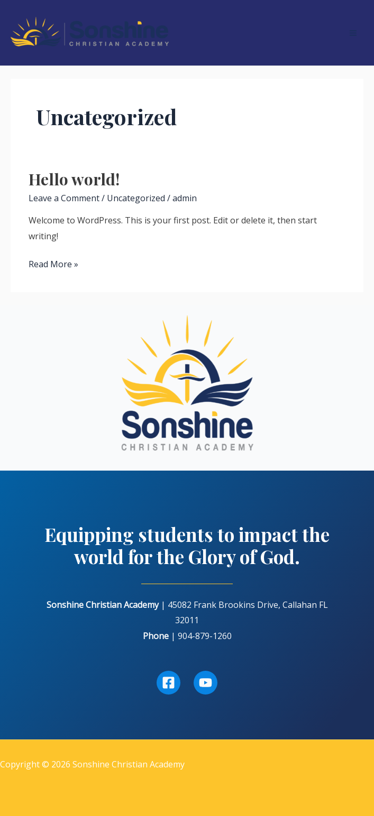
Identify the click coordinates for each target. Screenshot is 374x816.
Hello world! (74, 179)
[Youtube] (205, 683)
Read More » (53, 265)
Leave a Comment (64, 198)
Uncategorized (136, 198)
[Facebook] (168, 683)
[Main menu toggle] (353, 33)
